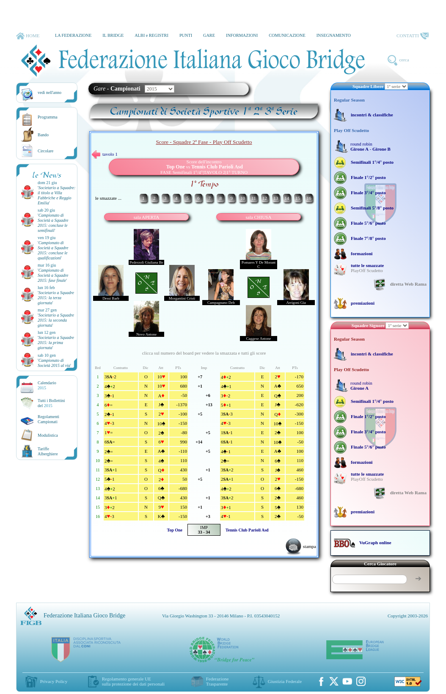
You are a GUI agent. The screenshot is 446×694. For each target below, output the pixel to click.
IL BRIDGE (113, 35)
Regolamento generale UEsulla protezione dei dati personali (133, 681)
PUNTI (185, 35)
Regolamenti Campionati (48, 419)
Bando (43, 134)
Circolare (45, 151)
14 (286, 198)
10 (242, 198)
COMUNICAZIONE (287, 35)
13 (275, 198)
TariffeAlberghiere (48, 451)
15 (297, 198)
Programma (48, 117)
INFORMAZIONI (242, 35)
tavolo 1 (105, 154)
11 (253, 198)
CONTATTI (412, 36)
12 (264, 198)
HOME (27, 36)
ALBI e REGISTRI (151, 35)
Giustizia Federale (285, 681)
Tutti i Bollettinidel (51, 403)
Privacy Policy (53, 681)
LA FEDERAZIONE (73, 35)
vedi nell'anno (49, 92)
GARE (209, 35)
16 (308, 198)
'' (56, 195)
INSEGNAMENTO (334, 35)
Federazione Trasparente (217, 681)
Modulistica (48, 435)
